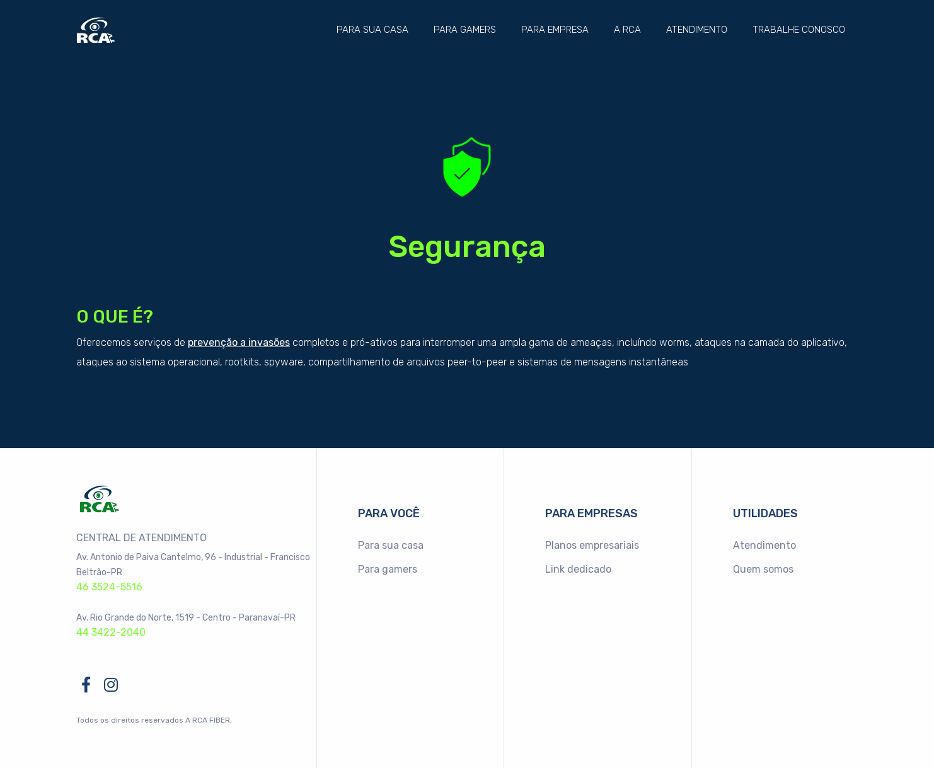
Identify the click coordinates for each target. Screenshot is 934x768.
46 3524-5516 (109, 587)
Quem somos (763, 569)
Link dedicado (578, 569)
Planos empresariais (592, 545)
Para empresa (555, 29)
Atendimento (696, 29)
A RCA (627, 29)
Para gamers (465, 29)
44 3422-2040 (111, 632)
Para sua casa (372, 29)
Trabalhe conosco (798, 29)
